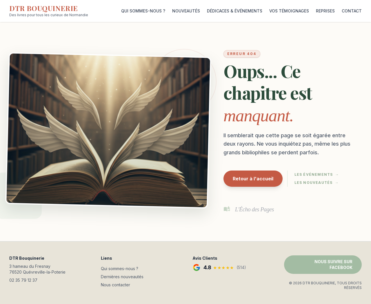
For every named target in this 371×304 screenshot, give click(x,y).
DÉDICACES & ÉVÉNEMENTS (234, 10)
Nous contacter (115, 284)
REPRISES (325, 10)
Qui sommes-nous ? (119, 268)
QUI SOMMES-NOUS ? (143, 10)
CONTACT (352, 10)
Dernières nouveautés (122, 276)
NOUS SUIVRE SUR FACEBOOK (333, 264)
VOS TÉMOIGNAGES (289, 10)
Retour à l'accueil (253, 179)
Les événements (316, 174)
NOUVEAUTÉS (186, 10)
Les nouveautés (316, 182)
